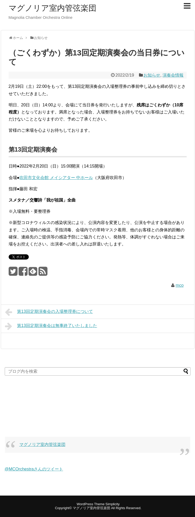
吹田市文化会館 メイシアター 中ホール (56, 177)
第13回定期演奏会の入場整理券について (49, 312)
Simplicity (112, 504)
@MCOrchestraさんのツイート (34, 469)
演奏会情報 (173, 75)
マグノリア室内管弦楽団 (52, 8)
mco (179, 285)
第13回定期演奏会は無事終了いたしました (51, 326)
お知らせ (151, 75)
